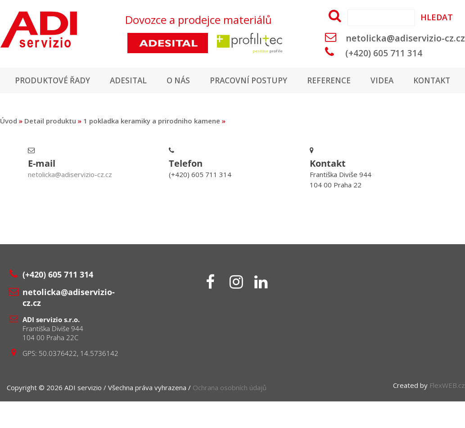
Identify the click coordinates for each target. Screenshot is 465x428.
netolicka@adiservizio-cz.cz (405, 38)
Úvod (8, 147)
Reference (362, 80)
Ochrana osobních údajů (229, 414)
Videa (417, 80)
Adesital (154, 80)
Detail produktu (50, 147)
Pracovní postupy (279, 80)
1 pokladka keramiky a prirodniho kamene (151, 147)
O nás (206, 80)
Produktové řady (75, 80)
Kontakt (232, 106)
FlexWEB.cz (447, 411)
